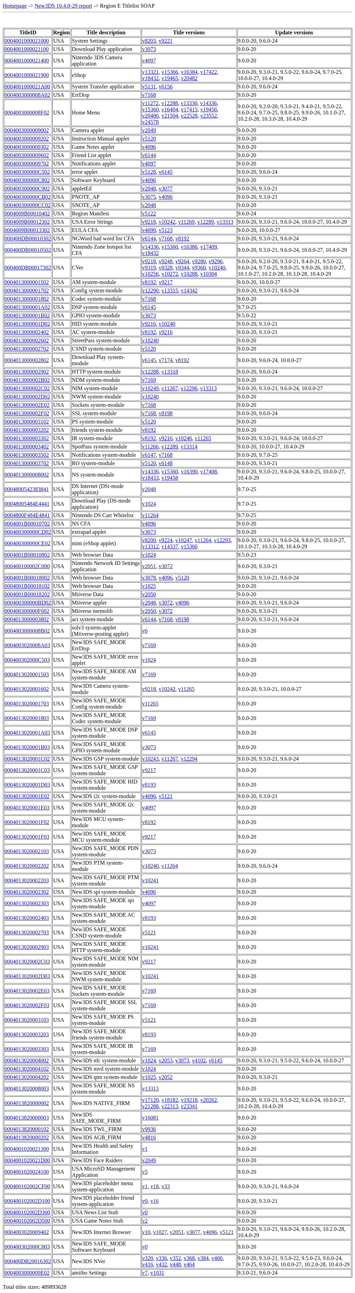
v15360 (150, 109)
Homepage (15, 6)
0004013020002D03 (27, 976)
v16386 (189, 247)
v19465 (170, 78)
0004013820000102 (27, 1129)
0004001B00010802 (27, 555)
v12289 (205, 222)
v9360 (199, 268)
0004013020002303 (27, 903)
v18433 (150, 478)
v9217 (166, 282)
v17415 (189, 109)
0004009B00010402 (27, 213)
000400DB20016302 (28, 1261)
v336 (161, 1258)
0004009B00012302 (27, 222)
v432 (161, 1264)
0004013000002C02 (27, 388)
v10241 (150, 880)
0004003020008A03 (27, 645)
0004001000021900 (27, 75)
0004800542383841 (27, 489)
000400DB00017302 (28, 268)
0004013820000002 (27, 1103)
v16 (154, 1201)
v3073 (149, 49)
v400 (217, 1258)
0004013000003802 (27, 619)
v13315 (170, 290)
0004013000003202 (27, 430)
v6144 (149, 155)
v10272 (170, 274)
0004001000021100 (27, 49)
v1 (145, 1149)
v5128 (149, 172)
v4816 (149, 1137)
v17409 (208, 247)
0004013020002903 (27, 947)
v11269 (186, 222)
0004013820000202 (27, 1137)
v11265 (203, 438)
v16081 (150, 1118)
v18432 (150, 78)
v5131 (149, 86)
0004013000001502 (27, 282)
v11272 (150, 103)
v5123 (166, 230)
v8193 (149, 785)
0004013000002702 (27, 349)
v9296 (216, 261)
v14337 (170, 546)
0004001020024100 (27, 1172)
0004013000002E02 (27, 405)
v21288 (150, 1106)
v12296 (189, 388)
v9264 (182, 261)
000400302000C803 (27, 1247)
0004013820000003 (27, 1118)
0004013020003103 (27, 1020)
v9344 (182, 268)
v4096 (149, 147)
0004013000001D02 (27, 324)
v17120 (150, 1100)
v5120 (149, 139)
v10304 (208, 274)
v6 (145, 631)
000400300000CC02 (28, 205)
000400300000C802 (27, 180)
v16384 (189, 72)
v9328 (166, 268)
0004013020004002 (27, 1060)
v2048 (149, 188)
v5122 (149, 213)
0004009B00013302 (27, 230)
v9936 (149, 1129)
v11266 (150, 446)
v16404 (170, 109)
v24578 (150, 122)
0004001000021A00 (27, 86)
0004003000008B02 (27, 631)
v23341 (189, 1106)
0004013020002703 (27, 932)
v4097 (149, 60)
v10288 (189, 274)
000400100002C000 (27, 566)
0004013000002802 (27, 360)
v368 (189, 1258)
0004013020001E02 (27, 796)
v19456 (208, 109)
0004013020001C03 (27, 770)
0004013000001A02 (27, 307)
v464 (189, 1264)
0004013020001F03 (27, 837)
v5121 (166, 796)
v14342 (189, 290)
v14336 (208, 103)
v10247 (183, 540)
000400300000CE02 (27, 543)
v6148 (166, 463)
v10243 (150, 759)
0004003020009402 (27, 1232)
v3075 (149, 197)
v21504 (170, 116)
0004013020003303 (27, 1049)
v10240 (217, 268)
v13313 (225, 222)
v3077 (166, 188)
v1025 (149, 586)
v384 (203, 1258)
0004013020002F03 (27, 1005)
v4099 (149, 230)
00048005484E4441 (27, 504)
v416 (147, 1264)
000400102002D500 (27, 1221)
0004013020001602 (27, 689)
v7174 (166, 360)
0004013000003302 (27, 438)
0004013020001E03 (27, 808)
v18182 (170, 1100)
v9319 (149, 268)
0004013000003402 (27, 446)
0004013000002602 (27, 340)
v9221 (166, 41)
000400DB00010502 (28, 250)
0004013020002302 (27, 892)
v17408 (208, 471)
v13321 (150, 72)
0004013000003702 (27, 463)
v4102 (199, 1060)
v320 (147, 1258)
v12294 (189, 759)
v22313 (170, 1106)
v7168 (149, 95)
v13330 (189, 103)
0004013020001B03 (27, 747)
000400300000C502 (27, 172)
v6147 (149, 455)
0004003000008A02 (27, 95)
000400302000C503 (27, 660)
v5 (145, 1172)
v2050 (149, 594)
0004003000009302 (27, 147)
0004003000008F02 (27, 112)
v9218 (149, 222)
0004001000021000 (27, 41)
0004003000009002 (27, 130)
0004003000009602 (27, 155)
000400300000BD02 (28, 603)
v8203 (149, 41)
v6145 (166, 172)
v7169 (149, 380)
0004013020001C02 (27, 759)
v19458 (170, 478)
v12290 (150, 290)
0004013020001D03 (27, 785)
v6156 (166, 86)
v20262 (208, 1100)
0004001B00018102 (27, 586)
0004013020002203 (27, 880)
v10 (146, 1232)
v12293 (222, 540)
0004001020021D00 (27, 1160)
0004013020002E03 (27, 991)
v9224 (166, 540)
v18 (154, 1186)
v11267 (170, 388)
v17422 (208, 72)
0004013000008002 (27, 475)
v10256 (150, 274)
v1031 (157, 1273)
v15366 (170, 72)
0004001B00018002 (27, 578)
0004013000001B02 (27, 315)
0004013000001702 (27, 290)
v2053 (166, 1060)
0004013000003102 (27, 422)
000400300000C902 (27, 188)
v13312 (150, 546)
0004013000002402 (27, 332)
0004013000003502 (27, 455)
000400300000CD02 (28, 532)
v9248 (166, 261)
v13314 (189, 446)
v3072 (166, 566)
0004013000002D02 (27, 397)
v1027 (160, 1232)
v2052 (166, 1077)
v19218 (189, 1100)
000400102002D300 (27, 1212)
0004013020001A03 (27, 733)
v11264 (150, 515)
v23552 (208, 116)
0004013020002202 (27, 866)
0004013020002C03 (27, 962)
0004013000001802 (27, 299)
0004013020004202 (27, 1077)
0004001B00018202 (27, 594)
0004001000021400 (27, 60)
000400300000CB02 (28, 197)
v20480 (150, 116)
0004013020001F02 (27, 822)
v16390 (189, 471)
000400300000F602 (27, 611)
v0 (145, 1201)
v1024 (149, 504)
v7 (145, 1273)
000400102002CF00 (27, 1186)
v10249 (150, 388)
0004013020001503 (27, 674)
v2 (145, 1221)
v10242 (167, 222)
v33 (166, 1186)
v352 (175, 1258)
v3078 (149, 578)
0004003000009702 (27, 163)
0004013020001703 (27, 704)
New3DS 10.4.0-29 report (63, 6)
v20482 (189, 78)
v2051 (149, 566)
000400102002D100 (27, 1201)
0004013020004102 (27, 1069)
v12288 (169, 103)
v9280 (199, 261)
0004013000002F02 (27, 413)
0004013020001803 (27, 718)
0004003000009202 (27, 139)
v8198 (166, 413)
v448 (175, 1264)
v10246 (183, 438)
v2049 (149, 130)
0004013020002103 (27, 851)
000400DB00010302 (28, 238)
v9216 (149, 324)
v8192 (182, 238)
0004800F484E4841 (27, 515)
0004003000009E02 (27, 1273)
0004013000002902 (27, 372)
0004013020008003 (27, 1088)
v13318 (170, 372)
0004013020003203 (27, 1034)
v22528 (189, 116)
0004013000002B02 (27, 380)
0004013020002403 (27, 918)
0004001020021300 (27, 1149)
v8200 (149, 540)
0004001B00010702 (27, 523)
